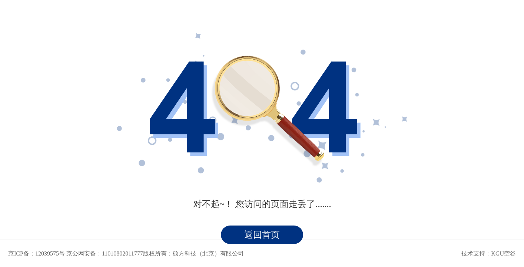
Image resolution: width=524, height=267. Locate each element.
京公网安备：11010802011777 (104, 253)
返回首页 (262, 235)
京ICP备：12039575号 (36, 253)
